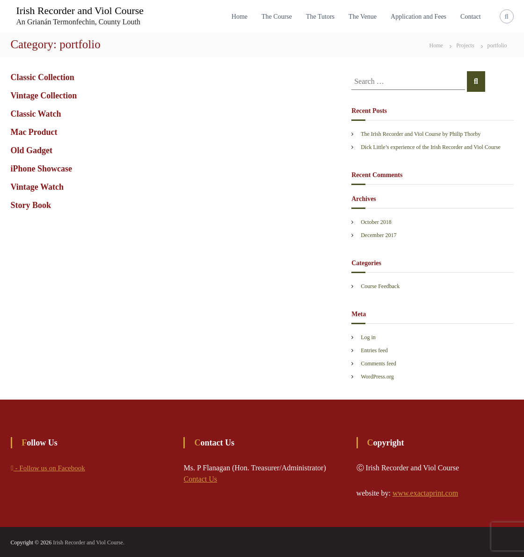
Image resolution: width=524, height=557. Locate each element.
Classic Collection (42, 77)
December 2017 (378, 235)
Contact (470, 16)
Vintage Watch (37, 187)
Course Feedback (380, 286)
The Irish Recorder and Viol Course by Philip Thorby (420, 134)
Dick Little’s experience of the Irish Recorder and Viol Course (431, 147)
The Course (277, 16)
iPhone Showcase (41, 168)
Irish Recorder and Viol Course (80, 10)
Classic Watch (35, 114)
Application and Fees (418, 16)
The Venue (363, 16)
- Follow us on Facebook (48, 468)
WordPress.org (377, 376)
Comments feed (378, 363)
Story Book (30, 205)
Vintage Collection (43, 95)
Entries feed (374, 350)
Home (239, 16)
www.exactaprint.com (425, 493)
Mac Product (33, 132)
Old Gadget (31, 150)
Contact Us (200, 479)
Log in (368, 337)
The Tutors (320, 16)
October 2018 (376, 222)
